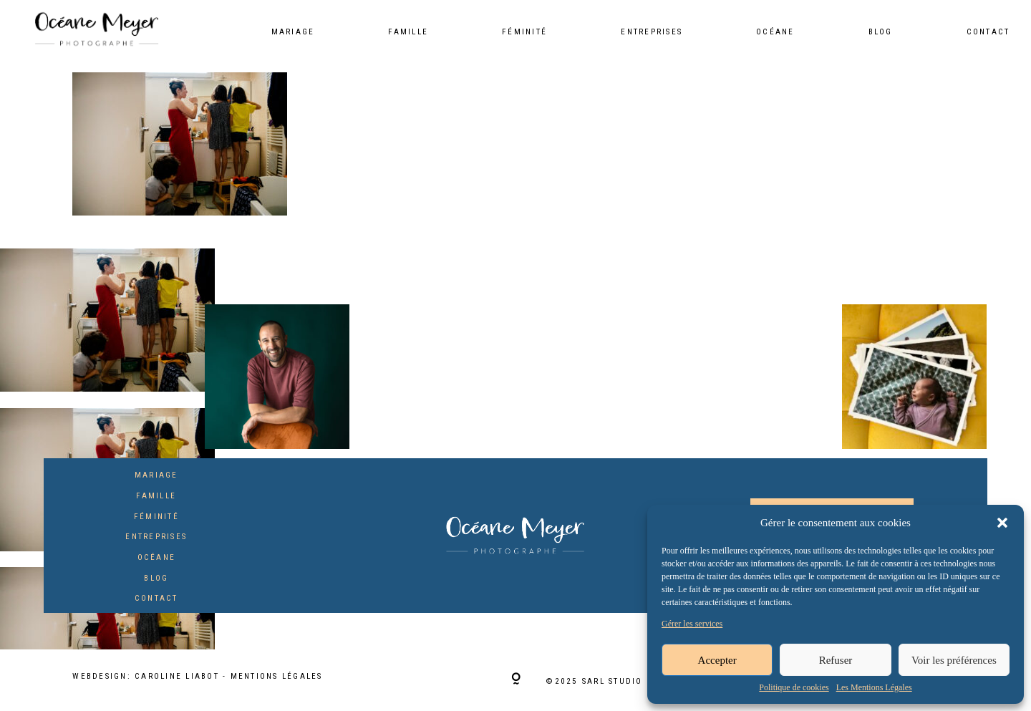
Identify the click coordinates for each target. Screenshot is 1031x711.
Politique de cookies (793, 687)
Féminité (524, 32)
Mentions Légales (277, 676)
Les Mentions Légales (874, 687)
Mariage (293, 32)
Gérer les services (692, 624)
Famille (408, 32)
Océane (775, 32)
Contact (988, 32)
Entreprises (651, 32)
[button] (1002, 523)
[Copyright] (516, 680)
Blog (880, 32)
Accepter (717, 660)
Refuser (836, 660)
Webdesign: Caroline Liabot (147, 676)
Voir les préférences (954, 660)
